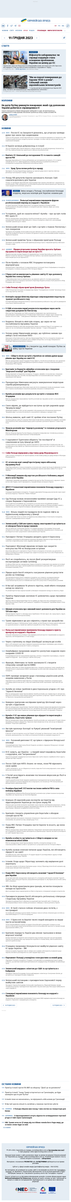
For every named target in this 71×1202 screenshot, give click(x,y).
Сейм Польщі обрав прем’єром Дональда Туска (28, 287)
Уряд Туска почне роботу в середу (24, 168)
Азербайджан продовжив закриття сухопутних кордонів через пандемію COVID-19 (35, 652)
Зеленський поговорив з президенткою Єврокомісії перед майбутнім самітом (33, 981)
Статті (12, 30)
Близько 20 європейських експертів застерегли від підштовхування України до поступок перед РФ (30, 801)
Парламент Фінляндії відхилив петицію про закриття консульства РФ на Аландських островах (31, 547)
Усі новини (7, 1127)
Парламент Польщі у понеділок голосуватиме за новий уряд (34, 957)
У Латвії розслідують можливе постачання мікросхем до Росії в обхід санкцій (36, 776)
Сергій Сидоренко (20, 69)
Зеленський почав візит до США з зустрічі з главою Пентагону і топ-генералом (36, 228)
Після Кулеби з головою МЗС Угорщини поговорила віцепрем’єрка (30, 263)
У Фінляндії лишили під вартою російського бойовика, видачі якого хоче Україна (35, 476)
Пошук (31, 30)
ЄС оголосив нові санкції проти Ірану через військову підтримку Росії (31, 463)
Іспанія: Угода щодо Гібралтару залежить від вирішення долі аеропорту (34, 862)
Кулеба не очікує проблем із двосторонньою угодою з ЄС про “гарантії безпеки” (35, 690)
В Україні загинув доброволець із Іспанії (25, 146)
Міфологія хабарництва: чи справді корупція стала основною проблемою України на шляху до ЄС (44, 59)
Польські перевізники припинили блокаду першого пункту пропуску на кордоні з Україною (33, 631)
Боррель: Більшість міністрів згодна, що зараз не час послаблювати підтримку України (31, 322)
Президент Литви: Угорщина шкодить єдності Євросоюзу (33, 537)
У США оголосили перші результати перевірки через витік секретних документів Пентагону (33, 309)
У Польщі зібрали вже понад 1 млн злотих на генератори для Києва (35, 1110)
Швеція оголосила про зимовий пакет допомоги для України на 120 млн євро (35, 610)
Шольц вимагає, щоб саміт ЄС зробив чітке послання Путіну (34, 417)
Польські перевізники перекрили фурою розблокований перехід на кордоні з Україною (32, 201)
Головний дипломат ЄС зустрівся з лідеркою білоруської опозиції (35, 741)
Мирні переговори (54, 30)
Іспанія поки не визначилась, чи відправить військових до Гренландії (35, 1099)
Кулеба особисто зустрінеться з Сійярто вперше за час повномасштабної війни (32, 839)
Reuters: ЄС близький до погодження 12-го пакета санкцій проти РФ (33, 156)
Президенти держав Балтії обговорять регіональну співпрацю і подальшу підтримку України (35, 897)
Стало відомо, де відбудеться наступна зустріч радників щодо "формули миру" (35, 406)
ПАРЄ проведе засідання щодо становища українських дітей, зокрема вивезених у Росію (35, 677)
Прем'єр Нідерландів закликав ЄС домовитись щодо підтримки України (36, 597)
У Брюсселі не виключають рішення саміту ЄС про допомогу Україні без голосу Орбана (34, 275)
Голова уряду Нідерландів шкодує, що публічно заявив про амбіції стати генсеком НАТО (34, 334)
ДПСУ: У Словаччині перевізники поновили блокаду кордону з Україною (35, 488)
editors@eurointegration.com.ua (41, 1152)
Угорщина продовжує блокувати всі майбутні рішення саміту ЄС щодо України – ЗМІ (34, 947)
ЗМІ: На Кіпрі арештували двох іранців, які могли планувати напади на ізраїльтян (34, 887)
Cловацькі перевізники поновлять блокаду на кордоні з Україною (32, 994)
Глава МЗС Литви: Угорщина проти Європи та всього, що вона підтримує (35, 826)
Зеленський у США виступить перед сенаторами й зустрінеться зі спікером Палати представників (35, 524)
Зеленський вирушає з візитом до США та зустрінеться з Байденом (32, 969)
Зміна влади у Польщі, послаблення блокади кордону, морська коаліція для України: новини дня (38, 192)
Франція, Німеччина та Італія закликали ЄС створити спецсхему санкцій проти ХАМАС (31, 663)
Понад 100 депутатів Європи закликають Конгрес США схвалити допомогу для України (31, 179)
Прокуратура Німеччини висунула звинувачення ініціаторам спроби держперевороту (34, 383)
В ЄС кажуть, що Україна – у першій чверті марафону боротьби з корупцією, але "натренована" (35, 753)
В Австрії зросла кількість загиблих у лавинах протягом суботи (31, 1104)
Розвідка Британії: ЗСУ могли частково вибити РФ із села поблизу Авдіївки (32, 789)
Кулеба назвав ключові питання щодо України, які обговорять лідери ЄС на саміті (36, 851)
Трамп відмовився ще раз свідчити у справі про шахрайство (34, 621)
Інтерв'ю (18, 30)
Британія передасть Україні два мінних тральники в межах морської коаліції (33, 934)
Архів (25, 30)
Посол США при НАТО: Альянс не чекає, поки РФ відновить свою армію (34, 764)
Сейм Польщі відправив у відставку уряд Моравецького (32, 453)
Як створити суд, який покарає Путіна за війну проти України (39, 347)
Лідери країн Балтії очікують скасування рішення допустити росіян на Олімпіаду (34, 573)
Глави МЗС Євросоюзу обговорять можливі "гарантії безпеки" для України (35, 874)
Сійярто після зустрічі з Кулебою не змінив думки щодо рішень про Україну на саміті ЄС (34, 357)
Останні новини (11, 1084)
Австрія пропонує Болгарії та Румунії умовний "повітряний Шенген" (34, 729)
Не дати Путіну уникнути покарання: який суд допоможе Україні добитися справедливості (33, 106)
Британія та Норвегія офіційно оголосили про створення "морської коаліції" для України (32, 370)
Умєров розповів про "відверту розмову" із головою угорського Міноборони (36, 429)
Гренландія (41, 30)
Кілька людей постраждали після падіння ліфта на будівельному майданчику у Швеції (32, 513)
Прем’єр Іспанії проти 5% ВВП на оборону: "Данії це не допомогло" (33, 1088)
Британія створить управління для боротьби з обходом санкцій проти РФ (32, 814)
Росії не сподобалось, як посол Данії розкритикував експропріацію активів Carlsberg (31, 560)
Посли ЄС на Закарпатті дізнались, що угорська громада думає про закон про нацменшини (35, 134)
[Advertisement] (35, 10)
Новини (5, 30)
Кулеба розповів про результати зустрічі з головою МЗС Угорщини (32, 395)
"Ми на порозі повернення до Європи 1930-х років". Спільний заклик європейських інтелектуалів (45, 81)
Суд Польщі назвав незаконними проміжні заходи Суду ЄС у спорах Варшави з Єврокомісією (34, 500)
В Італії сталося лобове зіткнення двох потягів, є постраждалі (32, 909)
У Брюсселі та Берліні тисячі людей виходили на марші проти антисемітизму (34, 921)
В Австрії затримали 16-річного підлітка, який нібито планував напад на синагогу (35, 587)
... (65, 30)
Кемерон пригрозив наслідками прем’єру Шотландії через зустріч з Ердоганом (33, 703)
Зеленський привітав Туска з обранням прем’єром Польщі (33, 240)
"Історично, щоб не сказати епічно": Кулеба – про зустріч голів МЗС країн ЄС (36, 215)
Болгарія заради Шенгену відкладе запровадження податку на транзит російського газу (35, 298)
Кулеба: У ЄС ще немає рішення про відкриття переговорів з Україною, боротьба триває (34, 716)
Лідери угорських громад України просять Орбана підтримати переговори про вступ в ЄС (33, 250)
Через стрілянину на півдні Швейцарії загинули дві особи (33, 642)
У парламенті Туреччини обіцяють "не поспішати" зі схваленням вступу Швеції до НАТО (30, 441)
